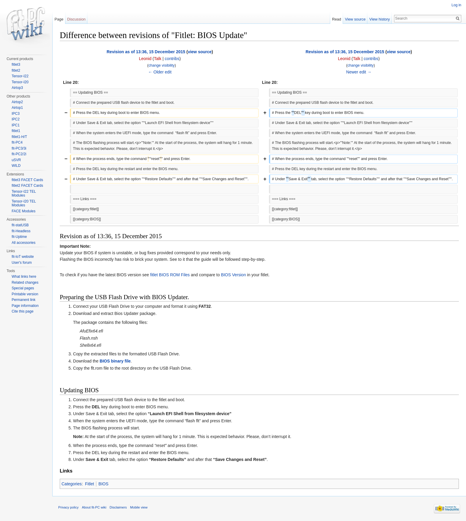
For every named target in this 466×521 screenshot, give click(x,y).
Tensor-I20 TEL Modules (24, 203)
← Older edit (159, 72)
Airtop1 (17, 108)
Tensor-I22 (20, 76)
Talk (157, 58)
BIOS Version (233, 274)
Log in (456, 5)
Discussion (76, 19)
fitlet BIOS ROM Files (170, 274)
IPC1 (16, 125)
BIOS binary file (115, 361)
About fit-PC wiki (94, 507)
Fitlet (89, 483)
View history (379, 19)
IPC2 (16, 119)
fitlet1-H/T (19, 137)
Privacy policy (68, 507)
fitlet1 (16, 131)
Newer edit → (358, 72)
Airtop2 (17, 102)
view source (200, 51)
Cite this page (22, 311)
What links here (24, 276)
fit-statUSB (20, 225)
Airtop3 (17, 88)
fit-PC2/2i (19, 154)
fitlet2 (16, 70)
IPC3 (16, 114)
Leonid (145, 58)
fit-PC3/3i (19, 148)
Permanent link (23, 300)
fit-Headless (21, 231)
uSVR (16, 160)
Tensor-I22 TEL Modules (24, 193)
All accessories (23, 243)
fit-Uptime (19, 237)
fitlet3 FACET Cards (27, 180)
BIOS (103, 483)
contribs (172, 58)
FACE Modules (23, 211)
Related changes (25, 282)
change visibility (161, 65)
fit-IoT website (23, 257)
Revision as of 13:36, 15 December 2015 (146, 51)
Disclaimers (118, 507)
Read (336, 19)
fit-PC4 (17, 142)
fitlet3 (16, 64)
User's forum (22, 262)
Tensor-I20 (20, 82)
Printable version (25, 294)
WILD (16, 166)
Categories (72, 483)
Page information (25, 306)
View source (355, 19)
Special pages (23, 288)
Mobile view (138, 507)
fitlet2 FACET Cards (27, 185)
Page (58, 19)
